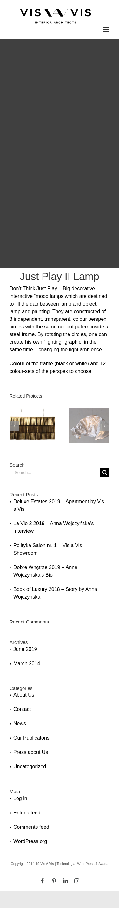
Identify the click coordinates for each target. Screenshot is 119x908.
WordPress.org (30, 841)
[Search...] (55, 472)
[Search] (104, 472)
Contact (22, 709)
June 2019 (25, 649)
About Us (23, 695)
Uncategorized (29, 766)
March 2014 (26, 663)
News (19, 723)
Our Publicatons (31, 738)
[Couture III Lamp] (91, 411)
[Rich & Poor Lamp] (32, 411)
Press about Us (30, 752)
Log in (20, 798)
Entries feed (26, 812)
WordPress (85, 864)
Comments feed (31, 827)
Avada (103, 864)
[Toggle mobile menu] (106, 29)
